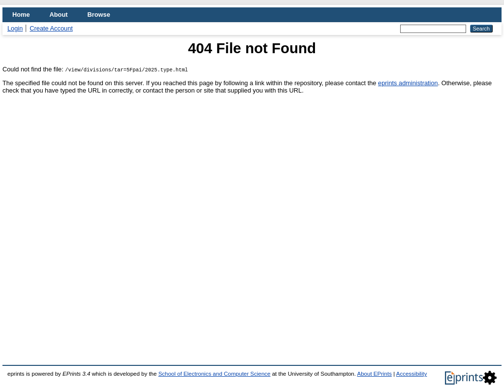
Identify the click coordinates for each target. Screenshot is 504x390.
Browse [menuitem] (99, 14)
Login (15, 28)
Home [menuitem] (21, 14)
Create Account (51, 28)
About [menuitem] (59, 14)
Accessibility (411, 374)
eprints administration (408, 83)
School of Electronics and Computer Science (214, 374)
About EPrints (374, 374)
